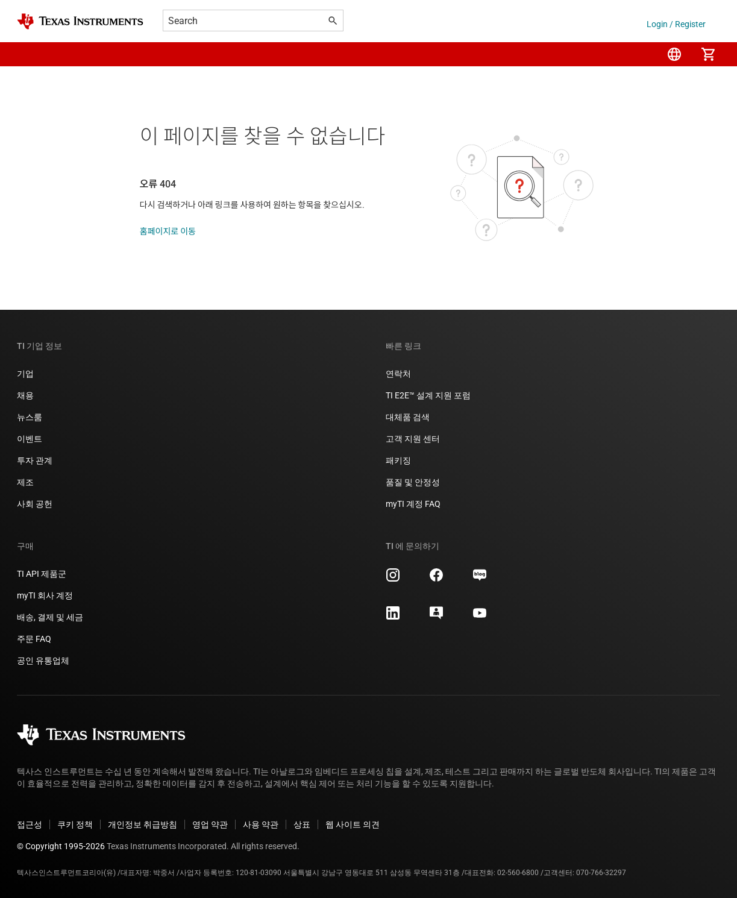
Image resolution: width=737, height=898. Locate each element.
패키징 (398, 460)
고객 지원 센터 (413, 439)
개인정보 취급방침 (142, 824)
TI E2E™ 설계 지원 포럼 (428, 395)
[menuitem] (674, 54)
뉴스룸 (29, 417)
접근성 (29, 824)
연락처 (398, 373)
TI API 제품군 (41, 574)
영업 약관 (210, 824)
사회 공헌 (34, 504)
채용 (25, 395)
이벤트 (29, 439)
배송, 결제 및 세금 (50, 617)
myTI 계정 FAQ (413, 504)
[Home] (80, 21)
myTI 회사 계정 (45, 595)
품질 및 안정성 (413, 482)
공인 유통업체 (43, 660)
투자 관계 (34, 460)
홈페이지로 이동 (168, 231)
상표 (301, 824)
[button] (29, 54)
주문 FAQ (34, 639)
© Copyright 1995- (61, 846)
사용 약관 (260, 824)
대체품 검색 (408, 417)
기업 (25, 373)
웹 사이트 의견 (352, 824)
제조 (25, 482)
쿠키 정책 (75, 824)
